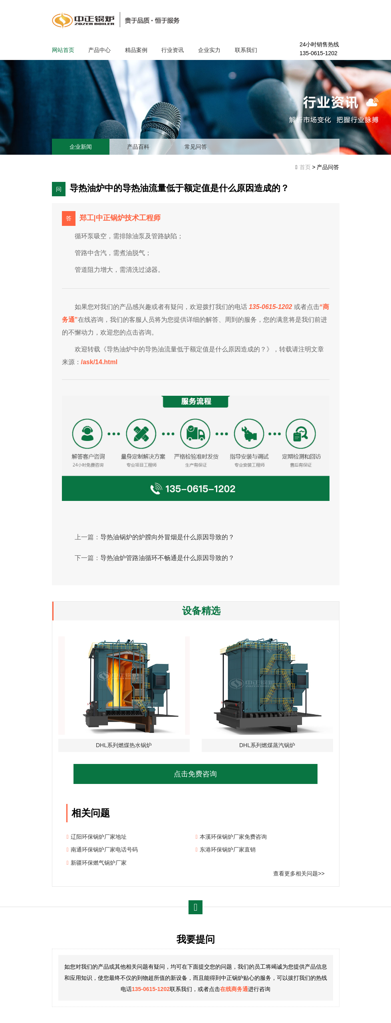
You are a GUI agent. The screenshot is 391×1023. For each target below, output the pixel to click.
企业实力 (209, 50)
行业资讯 (172, 50)
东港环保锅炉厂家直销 (228, 849)
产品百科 (138, 147)
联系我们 (246, 50)
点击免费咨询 (195, 774)
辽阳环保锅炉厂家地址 (99, 837)
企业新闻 (80, 147)
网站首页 (63, 50)
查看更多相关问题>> (298, 873)
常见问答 (196, 147)
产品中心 (99, 50)
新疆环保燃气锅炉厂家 (99, 862)
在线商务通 (234, 989)
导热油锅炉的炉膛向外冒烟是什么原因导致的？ (167, 537)
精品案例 (136, 50)
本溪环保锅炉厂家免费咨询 (233, 837)
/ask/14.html (99, 362)
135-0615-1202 (151, 989)
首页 (305, 167)
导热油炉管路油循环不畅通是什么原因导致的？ (167, 557)
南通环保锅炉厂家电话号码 (104, 849)
